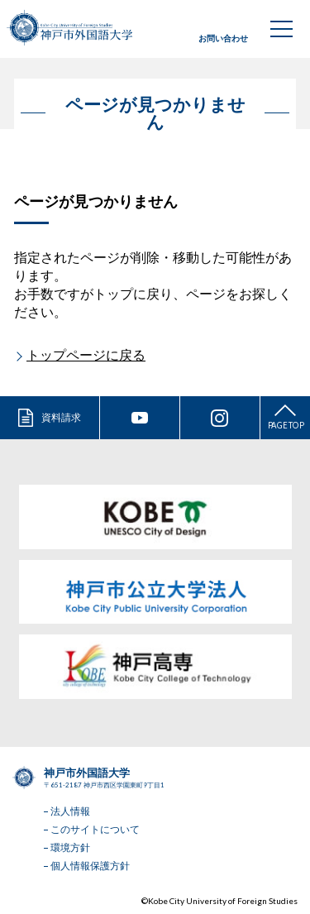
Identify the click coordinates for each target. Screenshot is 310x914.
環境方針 (70, 847)
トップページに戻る (85, 354)
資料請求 (61, 417)
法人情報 (70, 811)
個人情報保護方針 (90, 865)
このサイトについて (95, 829)
